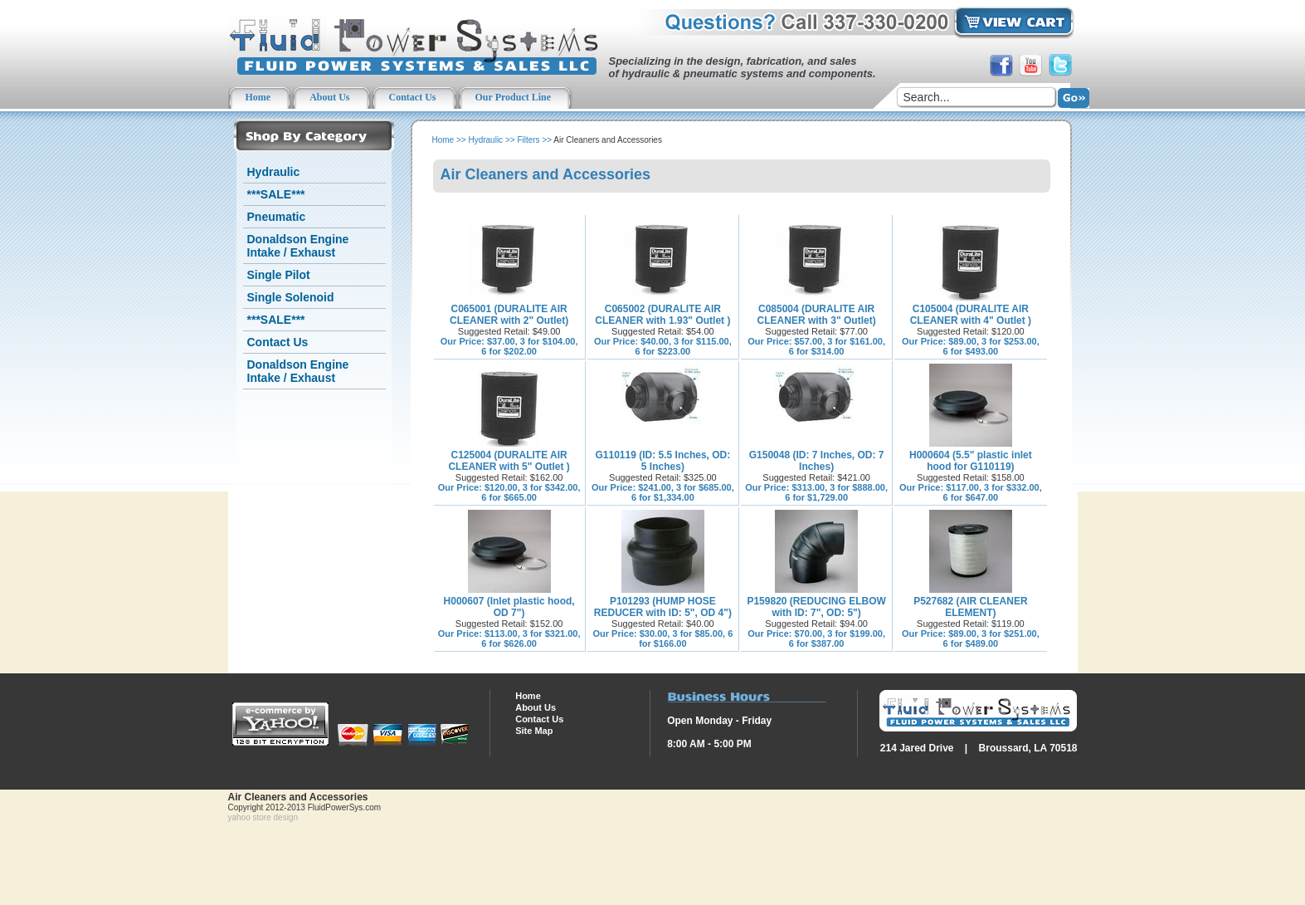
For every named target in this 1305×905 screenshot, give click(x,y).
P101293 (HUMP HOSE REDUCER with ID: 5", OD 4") (663, 607)
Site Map (534, 731)
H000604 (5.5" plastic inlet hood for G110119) (970, 460)
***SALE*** (276, 194)
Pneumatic (276, 216)
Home (443, 139)
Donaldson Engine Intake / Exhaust (298, 245)
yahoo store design (263, 817)
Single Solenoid (290, 297)
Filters (528, 139)
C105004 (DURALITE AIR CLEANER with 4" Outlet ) (970, 314)
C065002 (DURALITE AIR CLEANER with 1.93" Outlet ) (662, 314)
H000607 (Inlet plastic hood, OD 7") (509, 607)
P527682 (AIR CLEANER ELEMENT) (970, 607)
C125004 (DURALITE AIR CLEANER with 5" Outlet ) (508, 460)
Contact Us (278, 342)
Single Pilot (278, 274)
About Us (535, 707)
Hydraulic (273, 172)
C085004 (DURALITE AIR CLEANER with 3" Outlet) (816, 314)
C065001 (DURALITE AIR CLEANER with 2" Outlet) (509, 314)
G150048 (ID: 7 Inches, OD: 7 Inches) (816, 460)
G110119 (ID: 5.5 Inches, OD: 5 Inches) (663, 460)
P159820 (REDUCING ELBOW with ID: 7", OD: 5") (816, 607)
